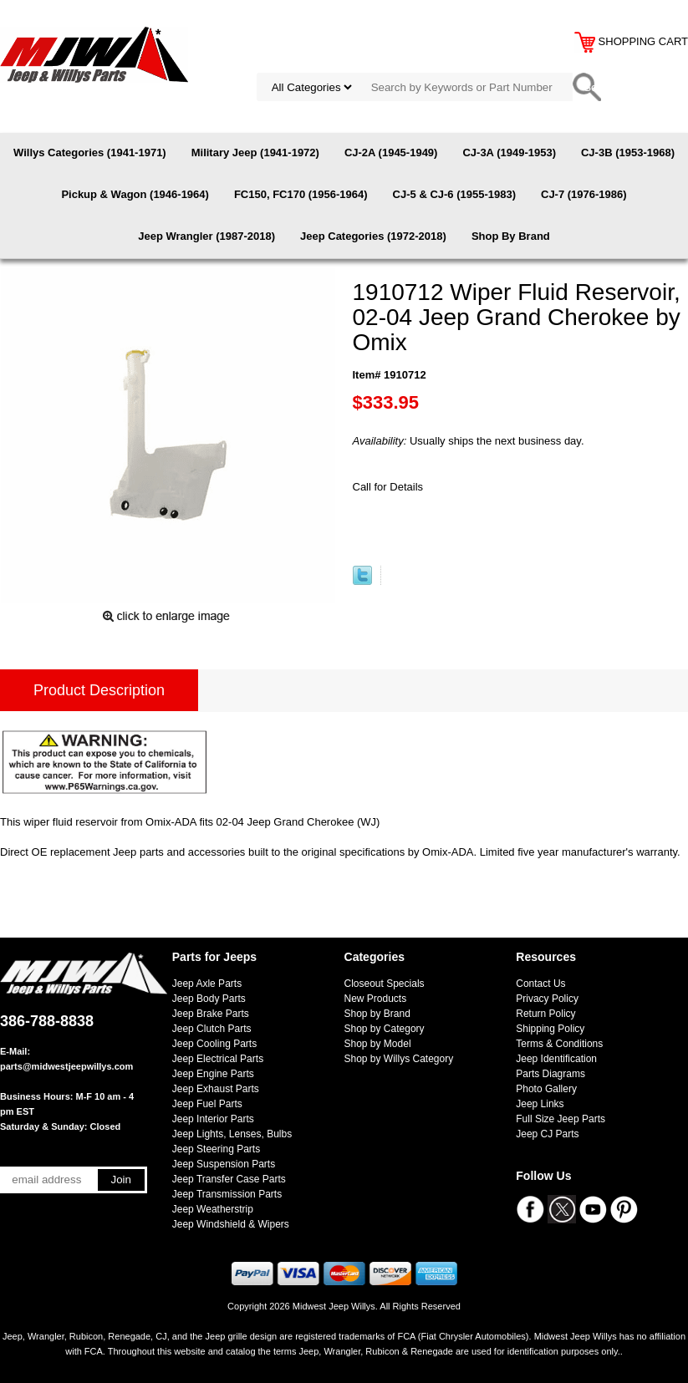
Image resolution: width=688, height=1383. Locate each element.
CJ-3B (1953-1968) (628, 152)
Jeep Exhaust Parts (215, 1089)
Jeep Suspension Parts (223, 1164)
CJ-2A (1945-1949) (391, 152)
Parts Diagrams (550, 1074)
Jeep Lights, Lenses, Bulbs (232, 1134)
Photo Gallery (546, 1089)
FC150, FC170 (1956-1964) (301, 194)
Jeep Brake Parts (210, 1013)
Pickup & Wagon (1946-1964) (135, 194)
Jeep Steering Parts (216, 1149)
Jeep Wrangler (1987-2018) (206, 236)
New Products (375, 998)
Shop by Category (384, 1029)
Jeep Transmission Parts (227, 1194)
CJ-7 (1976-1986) (584, 194)
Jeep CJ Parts (547, 1134)
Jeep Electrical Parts (217, 1059)
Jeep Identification (556, 1059)
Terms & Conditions (559, 1044)
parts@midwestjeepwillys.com (66, 1066)
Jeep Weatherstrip (212, 1209)
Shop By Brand (510, 236)
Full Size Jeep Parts (560, 1119)
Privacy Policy (547, 998)
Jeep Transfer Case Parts (229, 1179)
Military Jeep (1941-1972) (255, 152)
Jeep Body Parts (209, 998)
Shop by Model (377, 1044)
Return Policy (545, 1013)
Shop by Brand (377, 1013)
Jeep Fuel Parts (207, 1104)
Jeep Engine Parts (213, 1074)
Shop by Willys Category (399, 1059)
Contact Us (540, 983)
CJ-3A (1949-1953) (509, 152)
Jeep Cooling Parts (214, 1044)
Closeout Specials (384, 983)
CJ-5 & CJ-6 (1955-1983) (454, 194)
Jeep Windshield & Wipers (230, 1224)
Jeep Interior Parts (213, 1119)
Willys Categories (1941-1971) (89, 152)
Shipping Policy (550, 1029)
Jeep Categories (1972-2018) (373, 236)
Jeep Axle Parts (207, 983)
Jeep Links (539, 1104)
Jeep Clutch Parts (212, 1029)
